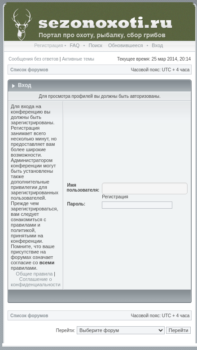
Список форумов (29, 69)
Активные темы (78, 59)
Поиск (95, 45)
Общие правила (34, 273)
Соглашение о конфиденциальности (36, 281)
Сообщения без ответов (33, 59)
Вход (157, 45)
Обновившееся (125, 45)
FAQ (74, 45)
